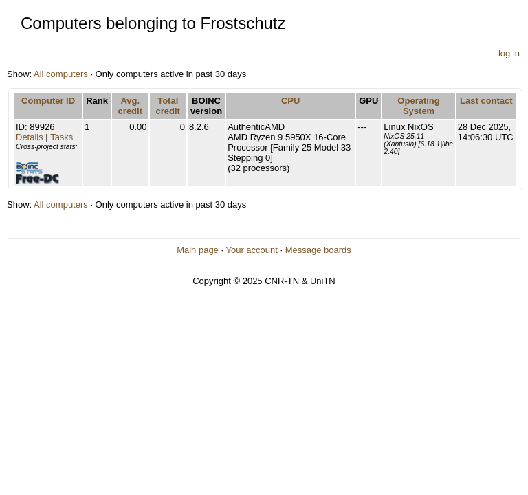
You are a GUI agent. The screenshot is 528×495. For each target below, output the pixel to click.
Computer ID (48, 101)
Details (29, 137)
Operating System (418, 106)
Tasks (61, 137)
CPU (290, 101)
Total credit (168, 106)
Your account (251, 250)
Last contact (486, 101)
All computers (61, 74)
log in (509, 53)
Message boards (318, 250)
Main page (198, 250)
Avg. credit (130, 106)
